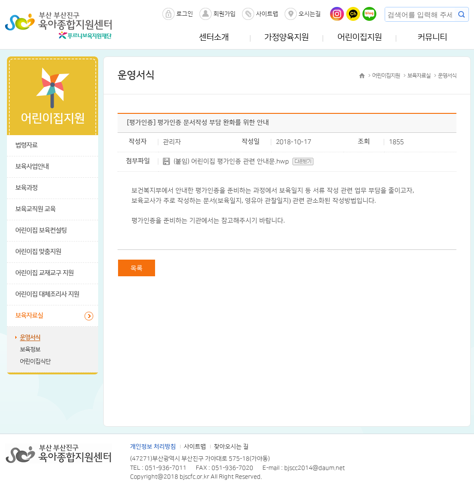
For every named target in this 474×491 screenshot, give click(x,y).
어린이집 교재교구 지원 (44, 273)
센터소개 (214, 37)
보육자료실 (29, 315)
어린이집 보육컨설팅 (41, 230)
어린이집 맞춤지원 (38, 251)
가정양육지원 (286, 37)
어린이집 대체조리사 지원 (47, 294)
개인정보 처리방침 (153, 446)
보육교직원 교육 (35, 209)
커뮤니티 (432, 37)
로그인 (184, 14)
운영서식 (30, 337)
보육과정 (26, 188)
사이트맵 (267, 14)
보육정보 (30, 349)
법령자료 (26, 145)
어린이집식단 (35, 361)
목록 (137, 268)
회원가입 (224, 14)
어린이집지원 (359, 37)
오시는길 (310, 14)
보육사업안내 (32, 166)
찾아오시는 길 (231, 446)
